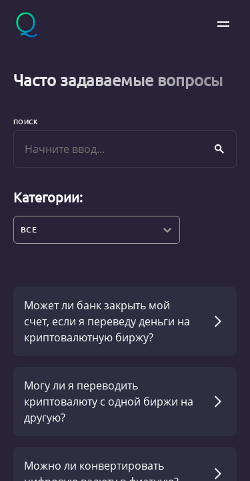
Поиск (25, 121)
